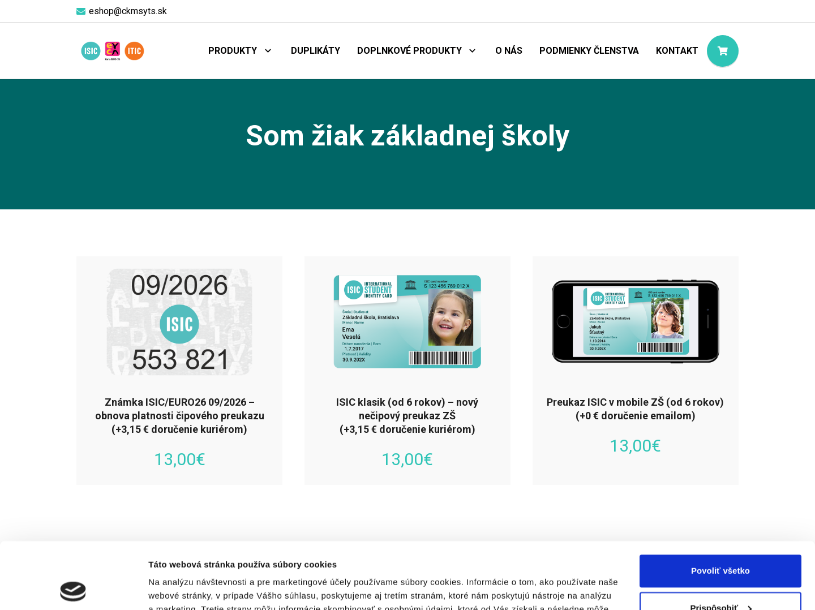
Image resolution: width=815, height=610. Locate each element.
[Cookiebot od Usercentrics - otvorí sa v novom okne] (73, 587)
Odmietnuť (720, 578)
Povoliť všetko (720, 504)
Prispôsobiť (721, 541)
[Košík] (723, 51)
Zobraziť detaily (180, 587)
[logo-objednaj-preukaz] (112, 51)
